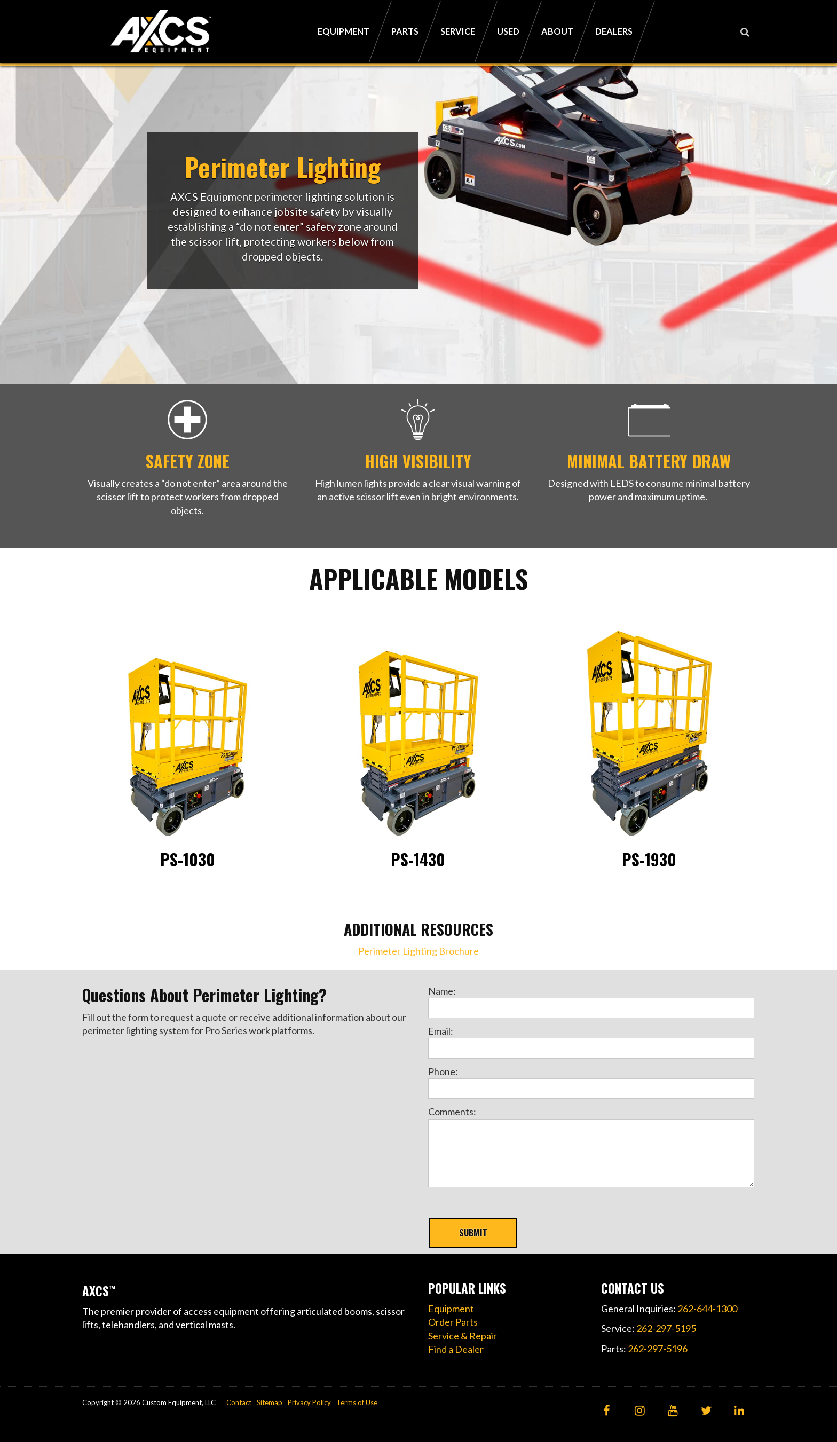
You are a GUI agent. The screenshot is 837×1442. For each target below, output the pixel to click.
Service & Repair (462, 1336)
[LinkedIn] (739, 1411)
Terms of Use (356, 1402)
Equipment (451, 1308)
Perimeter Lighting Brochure (418, 951)
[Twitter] (706, 1411)
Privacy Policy (309, 1402)
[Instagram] (640, 1411)
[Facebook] (607, 1411)
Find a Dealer (456, 1349)
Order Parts (453, 1322)
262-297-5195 (666, 1328)
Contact (238, 1402)
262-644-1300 (707, 1308)
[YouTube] (673, 1411)
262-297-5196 (658, 1348)
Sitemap (269, 1402)
